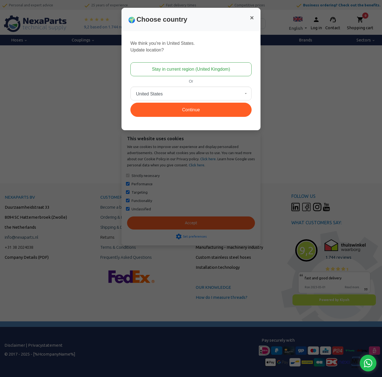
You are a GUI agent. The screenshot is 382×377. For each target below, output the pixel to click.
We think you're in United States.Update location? (162, 46)
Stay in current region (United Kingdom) (191, 69)
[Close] (251, 18)
